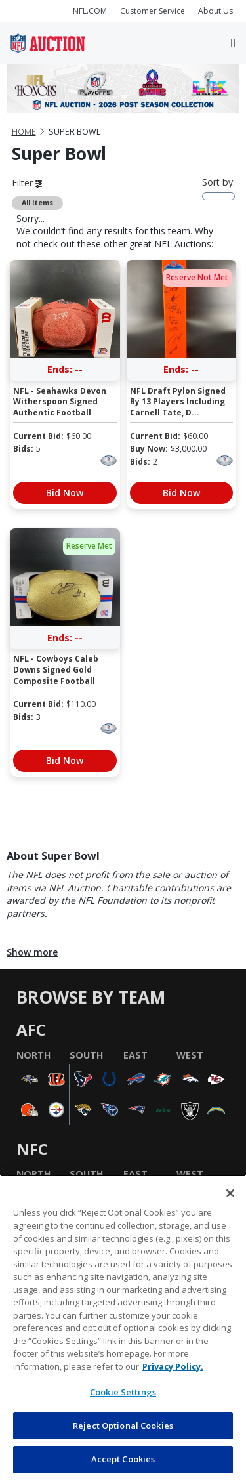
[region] (123, 1327)
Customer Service (152, 10)
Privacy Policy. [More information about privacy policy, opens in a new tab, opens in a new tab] (172, 1366)
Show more (32, 952)
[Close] (230, 1193)
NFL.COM (90, 10)
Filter (27, 183)
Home (24, 131)
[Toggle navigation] (233, 43)
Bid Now (64, 492)
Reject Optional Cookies (123, 1425)
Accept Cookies (123, 1459)
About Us (215, 10)
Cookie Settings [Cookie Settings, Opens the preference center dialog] (123, 1392)
